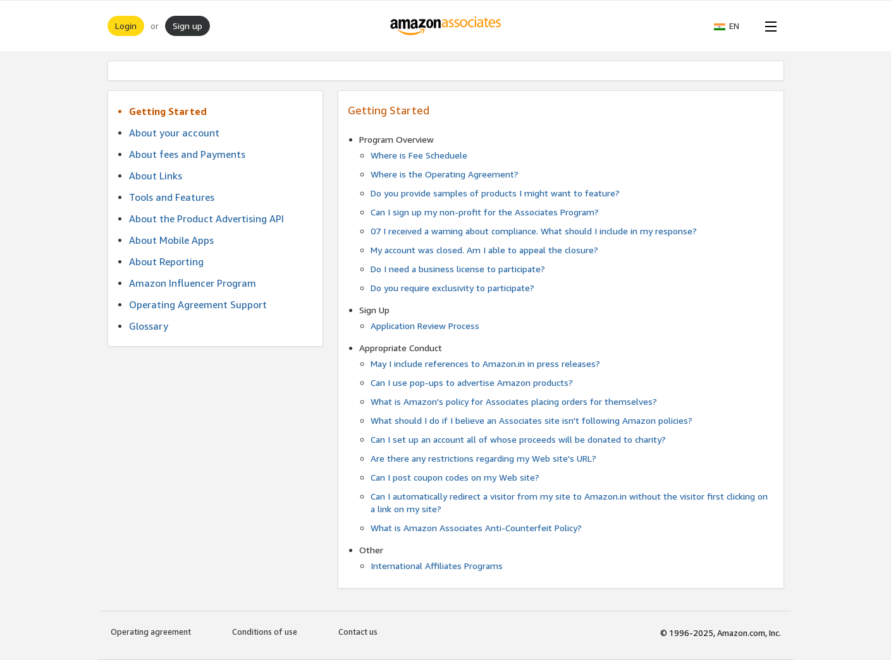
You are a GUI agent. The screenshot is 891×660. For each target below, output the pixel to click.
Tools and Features (171, 197)
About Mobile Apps (171, 240)
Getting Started (168, 111)
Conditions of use (264, 632)
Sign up (187, 25)
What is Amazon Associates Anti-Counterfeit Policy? (476, 527)
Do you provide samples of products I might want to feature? (495, 193)
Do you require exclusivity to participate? (452, 287)
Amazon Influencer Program (192, 283)
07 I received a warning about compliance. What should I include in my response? (534, 230)
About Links (155, 175)
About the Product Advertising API (206, 218)
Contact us (358, 632)
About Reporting (166, 261)
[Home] (445, 25)
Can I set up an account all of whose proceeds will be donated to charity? (518, 439)
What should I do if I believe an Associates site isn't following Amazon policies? (531, 420)
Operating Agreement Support (198, 304)
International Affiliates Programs (437, 565)
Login (126, 25)
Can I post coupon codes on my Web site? (455, 477)
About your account (174, 132)
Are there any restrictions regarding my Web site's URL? (483, 458)
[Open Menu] (768, 25)
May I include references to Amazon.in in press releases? (485, 363)
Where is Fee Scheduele (419, 155)
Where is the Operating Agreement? (445, 174)
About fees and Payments (187, 154)
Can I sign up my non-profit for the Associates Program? (485, 212)
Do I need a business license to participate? (458, 268)
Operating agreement (151, 632)
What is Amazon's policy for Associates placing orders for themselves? (514, 401)
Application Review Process (425, 325)
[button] (733, 25)
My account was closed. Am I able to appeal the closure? (484, 249)
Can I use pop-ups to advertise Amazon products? (472, 382)
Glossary (148, 326)
